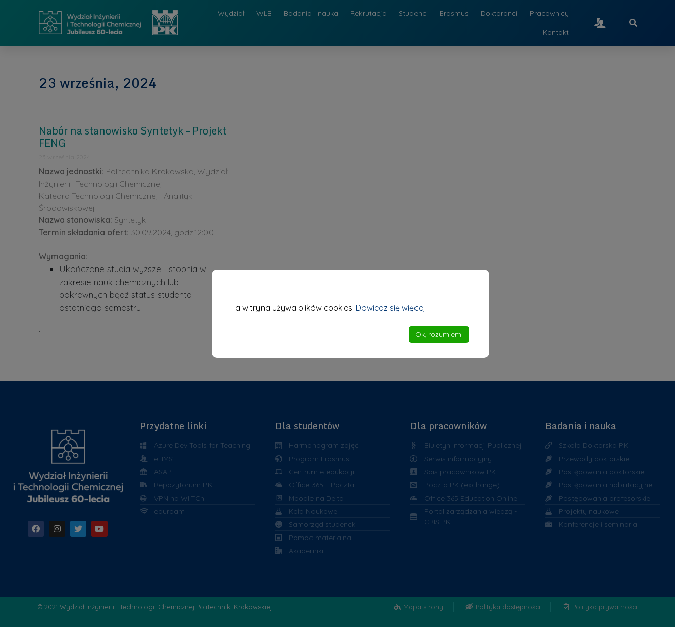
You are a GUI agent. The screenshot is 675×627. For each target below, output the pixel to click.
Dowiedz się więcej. (391, 308)
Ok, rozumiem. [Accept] (439, 334)
